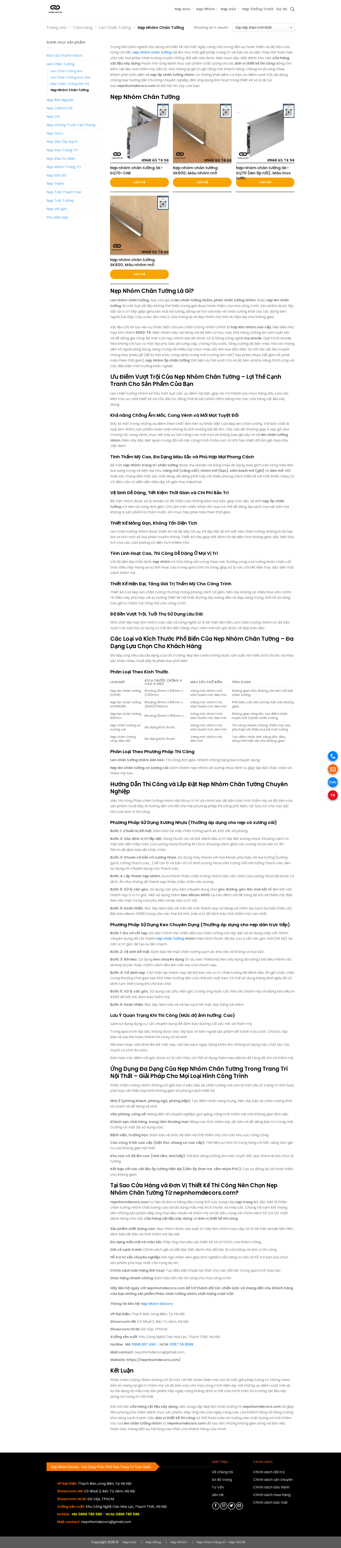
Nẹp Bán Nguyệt (60, 99)
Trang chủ (56, 27)
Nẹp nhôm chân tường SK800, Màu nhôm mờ (132, 262)
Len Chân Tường (115, 27)
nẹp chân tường (170, 938)
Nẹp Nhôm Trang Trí (64, 166)
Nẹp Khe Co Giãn (61, 158)
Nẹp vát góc (57, 208)
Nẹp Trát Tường (60, 200)
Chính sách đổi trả (268, 1472)
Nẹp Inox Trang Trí (62, 150)
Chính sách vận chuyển (273, 1479)
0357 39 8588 (181, 1344)
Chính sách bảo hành (271, 1487)
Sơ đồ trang (222, 1479)
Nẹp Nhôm (207, 9)
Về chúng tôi (222, 1472)
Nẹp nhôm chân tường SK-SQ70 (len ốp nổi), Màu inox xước (263, 172)
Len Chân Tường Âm (67, 71)
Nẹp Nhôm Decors (157, 1303)
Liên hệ (139, 182)
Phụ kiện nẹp (57, 217)
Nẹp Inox (184, 9)
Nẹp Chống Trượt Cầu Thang (71, 124)
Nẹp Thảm (55, 183)
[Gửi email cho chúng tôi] (239, 1506)
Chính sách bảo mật (270, 1502)
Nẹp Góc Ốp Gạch (62, 141)
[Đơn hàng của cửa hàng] (263, 27)
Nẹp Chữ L (55, 133)
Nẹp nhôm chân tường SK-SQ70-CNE (136, 170)
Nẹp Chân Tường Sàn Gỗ (70, 84)
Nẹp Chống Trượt (257, 9)
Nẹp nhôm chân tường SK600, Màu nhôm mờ (195, 170)
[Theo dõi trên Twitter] (231, 1506)
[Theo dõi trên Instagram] (223, 1506)
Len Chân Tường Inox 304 (70, 77)
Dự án (281, 9)
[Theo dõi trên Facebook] (215, 1506)
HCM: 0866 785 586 (122, 1514)
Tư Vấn (218, 1487)
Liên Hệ (218, 1494)
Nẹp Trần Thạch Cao (64, 192)
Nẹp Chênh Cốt (60, 108)
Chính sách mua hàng (272, 1494)
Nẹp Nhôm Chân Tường (70, 90)
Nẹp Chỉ (53, 116)
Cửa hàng (82, 27)
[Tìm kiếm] (292, 9)
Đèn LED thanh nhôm (64, 55)
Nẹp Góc (230, 9)
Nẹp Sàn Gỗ (56, 175)
